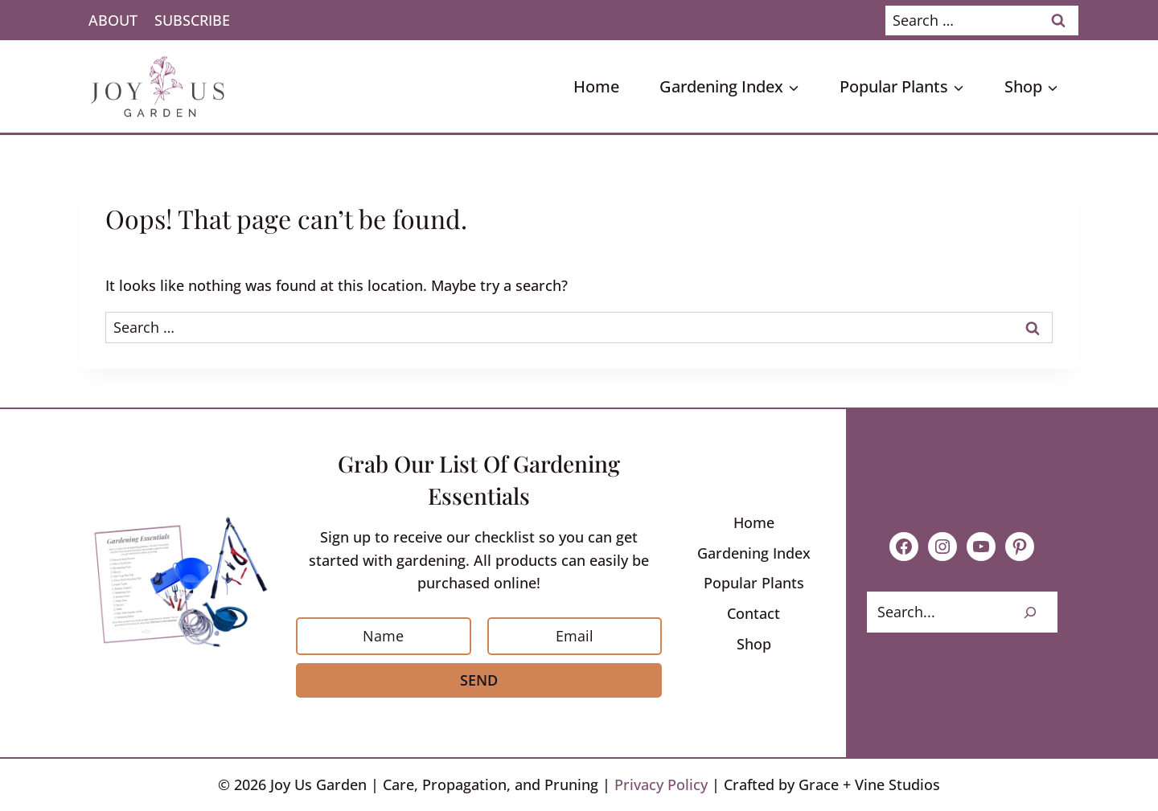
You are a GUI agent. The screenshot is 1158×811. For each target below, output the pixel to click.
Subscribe (192, 20)
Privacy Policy (661, 784)
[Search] (1030, 612)
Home (596, 86)
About (113, 20)
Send (479, 680)
